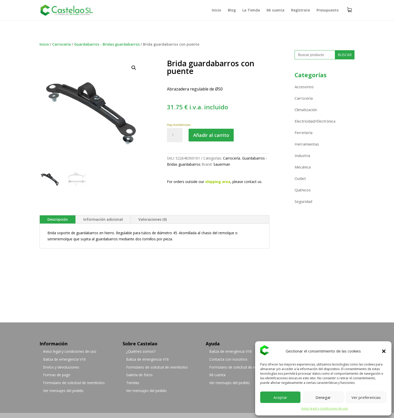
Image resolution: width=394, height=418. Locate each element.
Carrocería (61, 44)
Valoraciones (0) (152, 219)
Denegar (323, 397)
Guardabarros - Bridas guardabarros (107, 44)
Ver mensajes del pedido (63, 390)
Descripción (57, 219)
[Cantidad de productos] (174, 135)
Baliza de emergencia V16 (64, 359)
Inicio (216, 10)
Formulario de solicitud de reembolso (74, 382)
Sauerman (221, 164)
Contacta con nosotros (228, 359)
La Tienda (251, 10)
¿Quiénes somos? (140, 351)
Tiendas (132, 382)
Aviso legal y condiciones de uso (324, 408)
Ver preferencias (366, 397)
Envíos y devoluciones (61, 367)
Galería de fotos (139, 374)
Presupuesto (328, 10)
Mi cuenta (275, 10)
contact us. (253, 181)
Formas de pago (56, 374)
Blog (232, 10)
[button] (383, 351)
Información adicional (103, 219)
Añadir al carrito (211, 135)
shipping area (217, 181)
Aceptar (280, 397)
